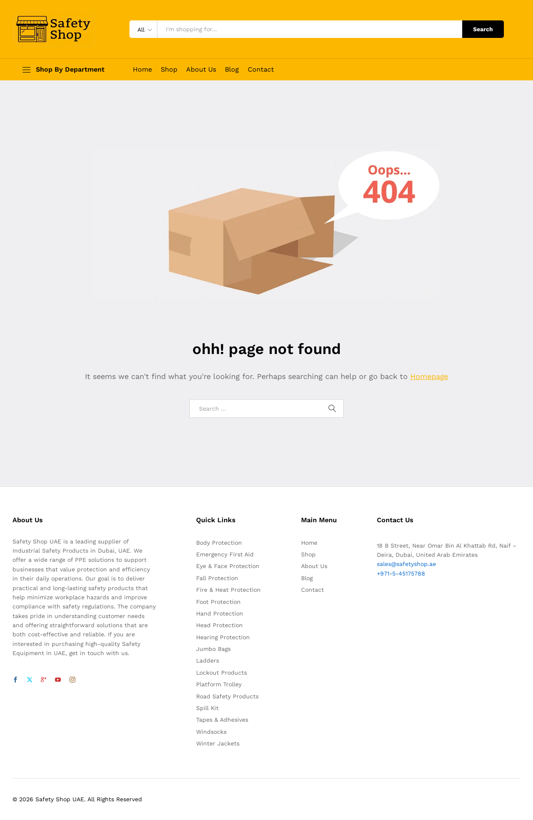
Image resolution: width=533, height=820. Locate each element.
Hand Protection (219, 613)
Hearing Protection (223, 637)
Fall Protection (217, 578)
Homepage (429, 376)
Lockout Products (221, 672)
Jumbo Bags (213, 649)
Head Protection (219, 625)
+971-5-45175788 (401, 573)
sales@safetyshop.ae (406, 564)
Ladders (207, 660)
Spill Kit (207, 708)
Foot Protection (218, 601)
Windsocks (211, 731)
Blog (232, 69)
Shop (169, 69)
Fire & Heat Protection (228, 589)
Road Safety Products (227, 696)
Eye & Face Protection (227, 566)
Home (142, 69)
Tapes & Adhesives (222, 719)
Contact (261, 69)
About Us (201, 69)
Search (483, 29)
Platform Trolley (219, 684)
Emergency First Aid (225, 554)
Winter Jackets (217, 743)
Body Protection (219, 542)
